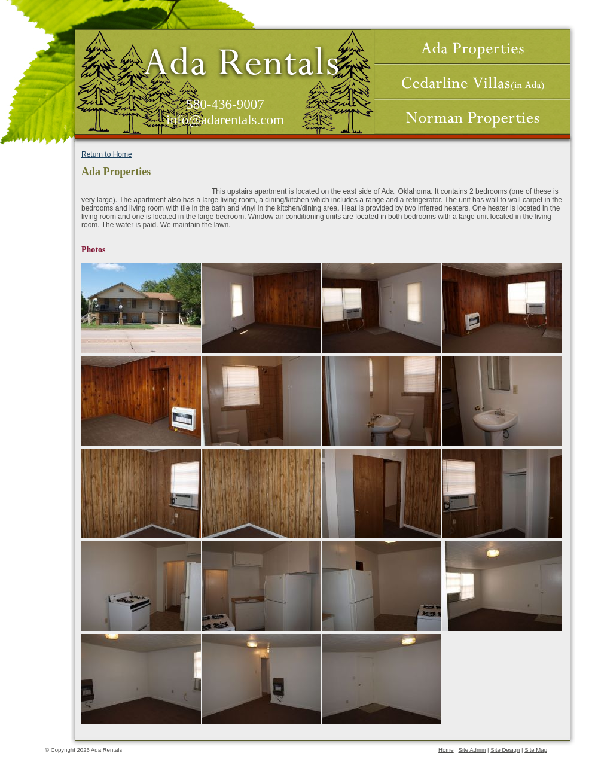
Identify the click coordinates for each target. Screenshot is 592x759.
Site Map (535, 749)
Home (446, 749)
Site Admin (472, 749)
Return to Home (106, 154)
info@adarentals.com (225, 119)
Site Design (505, 749)
